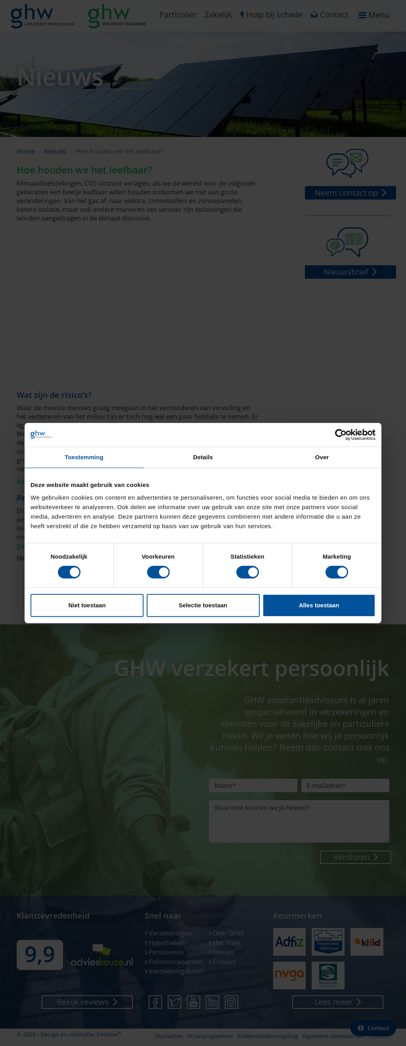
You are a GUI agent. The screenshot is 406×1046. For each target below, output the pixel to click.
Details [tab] (203, 457)
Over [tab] (322, 457)
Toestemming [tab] (84, 457)
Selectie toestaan (203, 605)
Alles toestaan (319, 605)
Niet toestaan (86, 605)
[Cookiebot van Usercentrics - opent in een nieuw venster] (340, 435)
